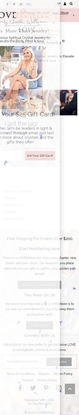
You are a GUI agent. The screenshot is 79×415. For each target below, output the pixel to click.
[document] (39, 207)
